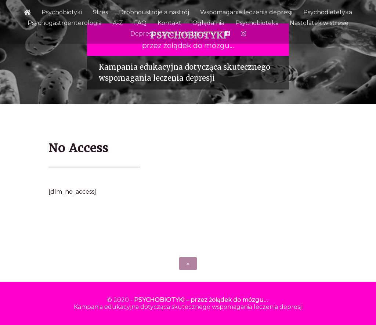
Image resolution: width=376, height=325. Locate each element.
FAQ (140, 22)
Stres (100, 12)
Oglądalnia (208, 22)
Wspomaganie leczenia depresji (246, 12)
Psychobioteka (257, 22)
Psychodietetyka (327, 12)
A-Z (118, 22)
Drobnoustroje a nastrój (154, 12)
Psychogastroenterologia (65, 22)
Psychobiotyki (61, 12)
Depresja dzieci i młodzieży (169, 33)
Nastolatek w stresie (319, 22)
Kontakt (169, 22)
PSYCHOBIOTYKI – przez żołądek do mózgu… (201, 299)
